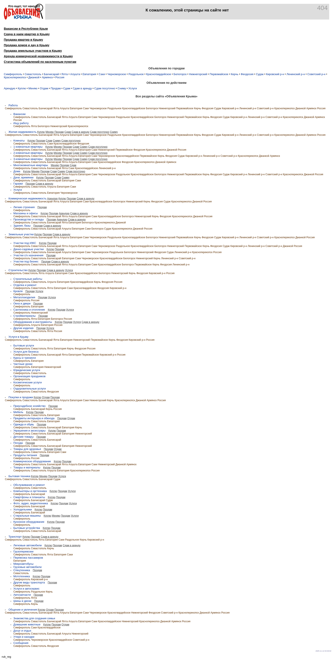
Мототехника (21, 576)
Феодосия (247, 74)
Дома (16, 171)
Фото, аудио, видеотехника (30, 503)
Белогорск (180, 74)
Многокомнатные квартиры (30, 165)
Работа (13, 105)
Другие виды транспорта (29, 582)
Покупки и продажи (20, 397)
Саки (102, 74)
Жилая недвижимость (22, 131)
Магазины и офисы (25, 213)
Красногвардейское (158, 74)
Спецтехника (21, 570)
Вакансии (19, 114)
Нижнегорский (198, 74)
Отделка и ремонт (25, 285)
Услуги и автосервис (26, 588)
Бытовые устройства (26, 528)
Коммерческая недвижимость (27, 198)
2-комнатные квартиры (27, 152)
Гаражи (18, 183)
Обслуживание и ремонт (29, 484)
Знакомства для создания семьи (34, 618)
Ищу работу (21, 123)
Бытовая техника (19, 476)
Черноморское (116, 74)
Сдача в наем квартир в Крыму (27, 34)
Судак (260, 74)
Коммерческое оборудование (32, 461)
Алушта (75, 74)
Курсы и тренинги (24, 357)
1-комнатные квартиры (27, 146)
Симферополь (13, 74)
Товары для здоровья (27, 449)
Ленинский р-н (295, 74)
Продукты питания (25, 455)
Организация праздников (29, 376)
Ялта (64, 74)
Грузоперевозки (23, 551)
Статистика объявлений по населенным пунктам (40, 61)
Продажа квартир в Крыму (23, 39)
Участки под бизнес (25, 261)
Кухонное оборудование (28, 521)
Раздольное (136, 74)
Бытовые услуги (23, 345)
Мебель (18, 412)
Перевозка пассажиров (28, 557)
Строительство (18, 270)
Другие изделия (23, 328)
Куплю (22, 88)
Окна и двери (22, 303)
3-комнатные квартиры (27, 159)
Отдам (44, 88)
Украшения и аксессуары (29, 430)
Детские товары (23, 436)
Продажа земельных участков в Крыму (33, 50)
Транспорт (15, 536)
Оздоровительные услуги (29, 388)
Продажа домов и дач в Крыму (26, 45)
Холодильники (22, 509)
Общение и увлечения (22, 609)
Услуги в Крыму (18, 336)
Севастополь (33, 74)
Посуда (18, 442)
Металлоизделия (24, 297)
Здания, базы (22, 225)
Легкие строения (24, 207)
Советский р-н (316, 74)
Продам (56, 88)
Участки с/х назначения (28, 255)
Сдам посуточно (104, 88)
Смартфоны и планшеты (29, 497)
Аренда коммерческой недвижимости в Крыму (38, 56)
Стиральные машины (27, 515)
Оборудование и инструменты (32, 322)
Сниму (122, 88)
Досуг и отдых (22, 630)
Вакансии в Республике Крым (26, 28)
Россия (59, 77)
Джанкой (34, 77)
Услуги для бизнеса (25, 351)
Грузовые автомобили (27, 567)
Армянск (47, 77)
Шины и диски (22, 601)
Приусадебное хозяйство (29, 406)
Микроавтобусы (23, 563)
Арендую (9, 88)
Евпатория (89, 74)
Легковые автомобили (27, 545)
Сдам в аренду (82, 88)
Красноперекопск (15, 77)
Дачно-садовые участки (28, 249)
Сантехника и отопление (29, 309)
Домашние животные (26, 624)
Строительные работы (27, 278)
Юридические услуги (26, 370)
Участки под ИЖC (24, 243)
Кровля (18, 291)
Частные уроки (22, 364)
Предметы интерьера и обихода (33, 418)
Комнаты (19, 140)
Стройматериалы (24, 315)
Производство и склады (28, 219)
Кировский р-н (275, 74)
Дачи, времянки (23, 177)
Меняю (32, 88)
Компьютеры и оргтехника (30, 491)
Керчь (234, 74)
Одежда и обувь (23, 424)
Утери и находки (23, 636)
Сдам (66, 88)
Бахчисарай (51, 74)
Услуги (132, 88)
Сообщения (20, 643)
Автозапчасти (22, 594)
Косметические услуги (27, 382)
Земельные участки (21, 234)
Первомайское (219, 74)
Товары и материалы (26, 467)
